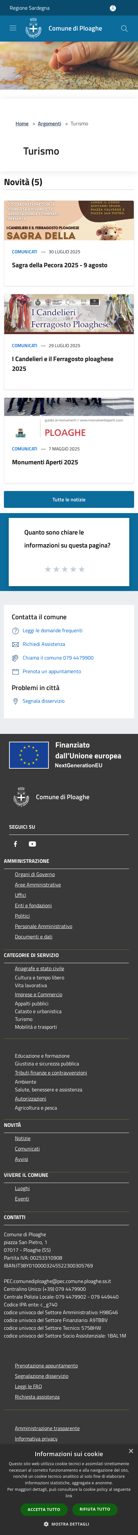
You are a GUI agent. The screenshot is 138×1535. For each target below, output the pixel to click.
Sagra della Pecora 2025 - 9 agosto (60, 265)
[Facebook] (15, 843)
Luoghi (22, 1188)
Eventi (22, 1198)
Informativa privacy (36, 1438)
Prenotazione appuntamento (46, 1365)
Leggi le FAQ (28, 1386)
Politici (22, 916)
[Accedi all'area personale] (113, 8)
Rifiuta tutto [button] (95, 1509)
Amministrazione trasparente (47, 1428)
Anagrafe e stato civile (39, 968)
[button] (69, 1524)
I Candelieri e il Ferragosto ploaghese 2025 (62, 363)
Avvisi (21, 1159)
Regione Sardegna (30, 8)
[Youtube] (32, 843)
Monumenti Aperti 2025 (45, 462)
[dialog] (69, 1489)
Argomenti (49, 123)
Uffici (20, 895)
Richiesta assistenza (37, 1397)
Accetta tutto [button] (44, 1509)
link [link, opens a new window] (69, 1496)
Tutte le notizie (69, 499)
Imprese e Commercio (38, 994)
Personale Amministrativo (43, 926)
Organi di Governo (35, 874)
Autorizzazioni (30, 1098)
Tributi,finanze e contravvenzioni (51, 1072)
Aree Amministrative (38, 884)
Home (22, 123)
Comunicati (24, 251)
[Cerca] (124, 28)
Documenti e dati (33, 936)
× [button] (130, 1451)
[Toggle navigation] (13, 28)
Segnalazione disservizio (41, 1376)
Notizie (22, 1138)
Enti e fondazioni (33, 905)
